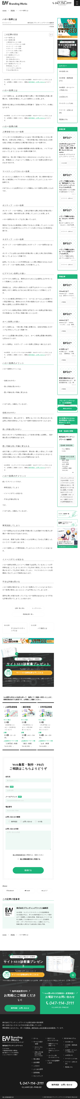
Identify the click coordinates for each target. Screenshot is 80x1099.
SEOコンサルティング (39, 1048)
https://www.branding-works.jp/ (13, 1042)
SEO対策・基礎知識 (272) (66, 79)
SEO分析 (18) (63, 71)
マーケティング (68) (66, 103)
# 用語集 (51, 26)
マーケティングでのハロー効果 (15, 44)
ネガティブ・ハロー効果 (13, 48)
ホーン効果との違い (12, 52)
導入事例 (36, 1059)
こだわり (36, 1066)
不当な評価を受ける (12, 70)
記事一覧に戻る (19, 608)
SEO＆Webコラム (70, 1038)
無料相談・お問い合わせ (37, 82)
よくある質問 (38, 1069)
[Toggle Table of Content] (50, 34)
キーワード (54, 1050)
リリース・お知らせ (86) (66, 111)
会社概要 (36, 1062)
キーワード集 (54, 1056)
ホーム (35, 1038)
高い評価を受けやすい (13, 59)
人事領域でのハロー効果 (13, 42)
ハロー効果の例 (9, 40)
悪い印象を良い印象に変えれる (15, 61)
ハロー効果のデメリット (12, 63)
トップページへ (36, 608)
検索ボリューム (53, 1044)
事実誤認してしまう (12, 66)
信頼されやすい (11, 57)
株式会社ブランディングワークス (56, 1097)
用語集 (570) (63, 119)
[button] (17, 653)
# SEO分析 (64, 163)
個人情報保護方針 (19, 855)
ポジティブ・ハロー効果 (13, 46)
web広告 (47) (63, 97)
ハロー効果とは (9, 37)
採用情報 (36, 1072)
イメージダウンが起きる (13, 68)
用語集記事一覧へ (28, 614)
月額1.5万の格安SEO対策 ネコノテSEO (39, 1053)
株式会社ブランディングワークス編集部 (41, 22)
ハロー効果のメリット (12, 55)
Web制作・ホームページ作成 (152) (66, 89)
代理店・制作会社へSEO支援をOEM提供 (40, 1028)
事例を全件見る (67, 408)
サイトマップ (38, 1076)
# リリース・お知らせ (66, 198)
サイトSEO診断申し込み (53, 1062)
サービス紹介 (38, 1043)
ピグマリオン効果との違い (14, 50)
